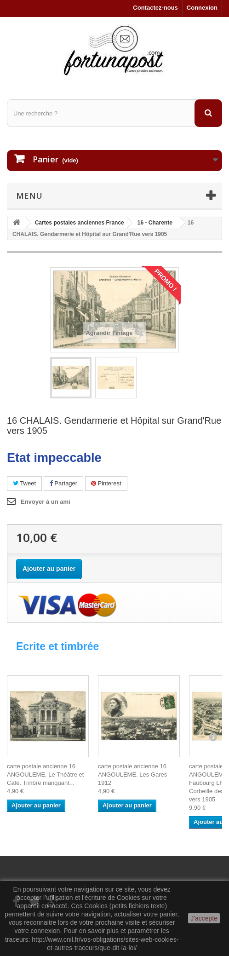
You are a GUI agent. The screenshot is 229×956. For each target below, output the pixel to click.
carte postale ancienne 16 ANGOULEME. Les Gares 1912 (132, 774)
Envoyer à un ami (45, 501)
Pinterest (106, 483)
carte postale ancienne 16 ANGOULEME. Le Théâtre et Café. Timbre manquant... (45, 774)
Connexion (202, 7)
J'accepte (204, 918)
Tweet (24, 483)
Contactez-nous (155, 7)
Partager (63, 483)
